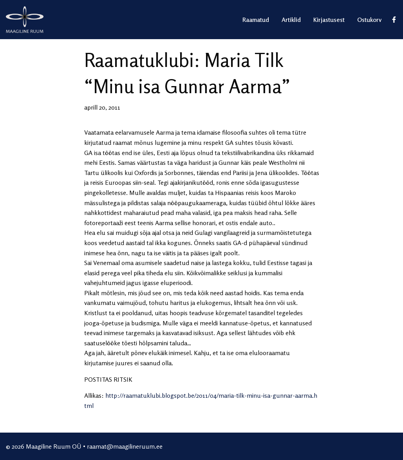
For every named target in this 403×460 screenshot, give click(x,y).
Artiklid (291, 19)
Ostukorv (369, 19)
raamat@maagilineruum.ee (125, 446)
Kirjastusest (329, 19)
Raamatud (255, 19)
